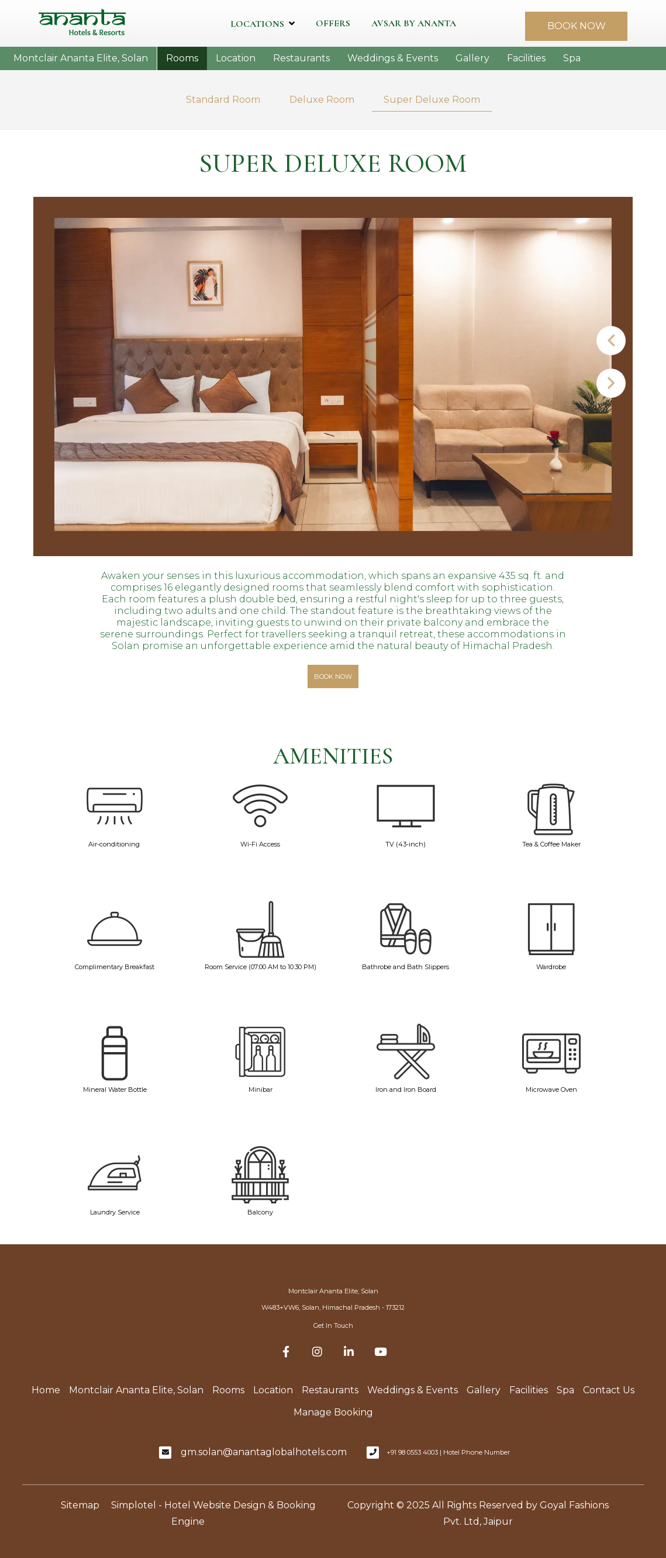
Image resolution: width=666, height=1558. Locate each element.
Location (236, 58)
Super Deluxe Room (432, 99)
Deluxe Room (321, 99)
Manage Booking (333, 1412)
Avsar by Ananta (413, 23)
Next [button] (611, 383)
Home (46, 1390)
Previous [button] (611, 340)
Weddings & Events (392, 58)
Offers (333, 23)
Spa (572, 58)
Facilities (526, 58)
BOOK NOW (576, 26)
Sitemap (80, 1505)
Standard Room (223, 99)
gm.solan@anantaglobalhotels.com (264, 1452)
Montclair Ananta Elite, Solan (80, 58)
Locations (262, 23)
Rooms (182, 58)
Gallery (472, 58)
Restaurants (301, 58)
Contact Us (608, 1390)
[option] (333, 375)
